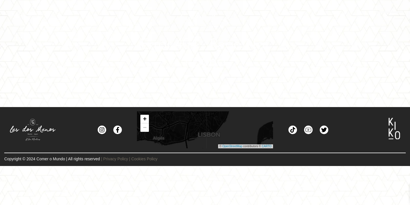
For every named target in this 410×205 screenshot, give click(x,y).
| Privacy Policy (114, 159)
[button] (144, 119)
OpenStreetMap (232, 146)
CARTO (267, 146)
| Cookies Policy (143, 159)
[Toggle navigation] (337, 18)
